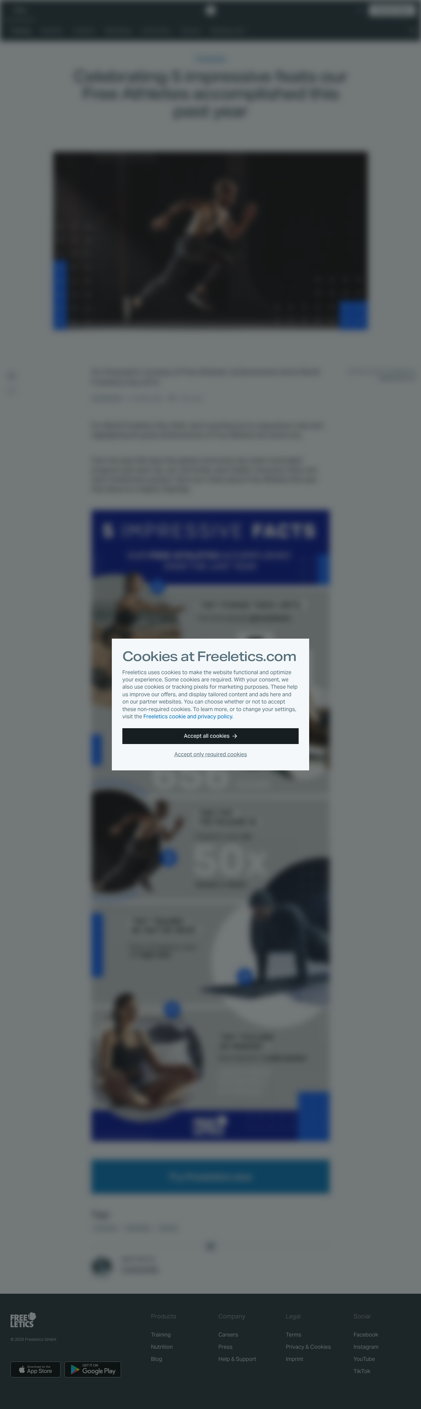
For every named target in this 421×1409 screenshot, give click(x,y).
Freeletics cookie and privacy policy (187, 716)
